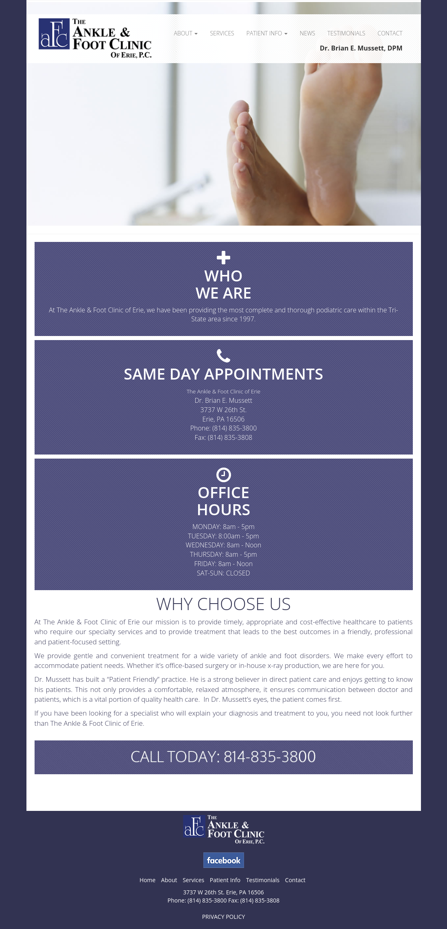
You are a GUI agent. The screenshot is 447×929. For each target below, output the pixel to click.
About (186, 33)
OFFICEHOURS (224, 500)
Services (222, 33)
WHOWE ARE (224, 284)
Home (148, 880)
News (307, 33)
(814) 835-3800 (234, 428)
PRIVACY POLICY (223, 916)
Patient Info (267, 33)
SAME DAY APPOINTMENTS (223, 373)
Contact (389, 33)
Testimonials (346, 33)
